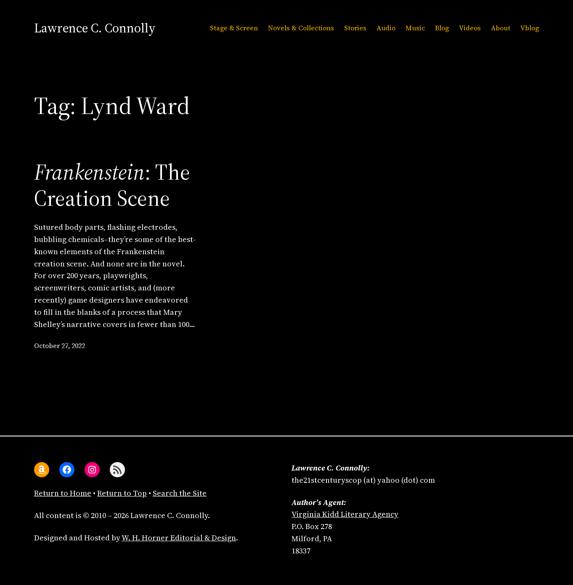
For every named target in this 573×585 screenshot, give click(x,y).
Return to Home (62, 493)
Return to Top (122, 493)
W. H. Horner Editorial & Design (179, 537)
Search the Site (180, 493)
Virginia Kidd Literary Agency (345, 514)
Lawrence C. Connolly (95, 28)
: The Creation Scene (112, 185)
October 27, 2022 (59, 345)
